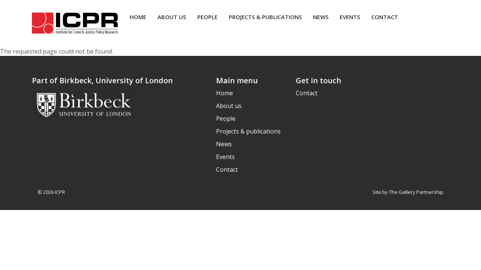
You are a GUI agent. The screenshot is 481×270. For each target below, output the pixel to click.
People (207, 17)
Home (138, 17)
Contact (384, 17)
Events (350, 17)
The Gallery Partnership (416, 192)
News (320, 17)
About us (171, 17)
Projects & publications (265, 17)
